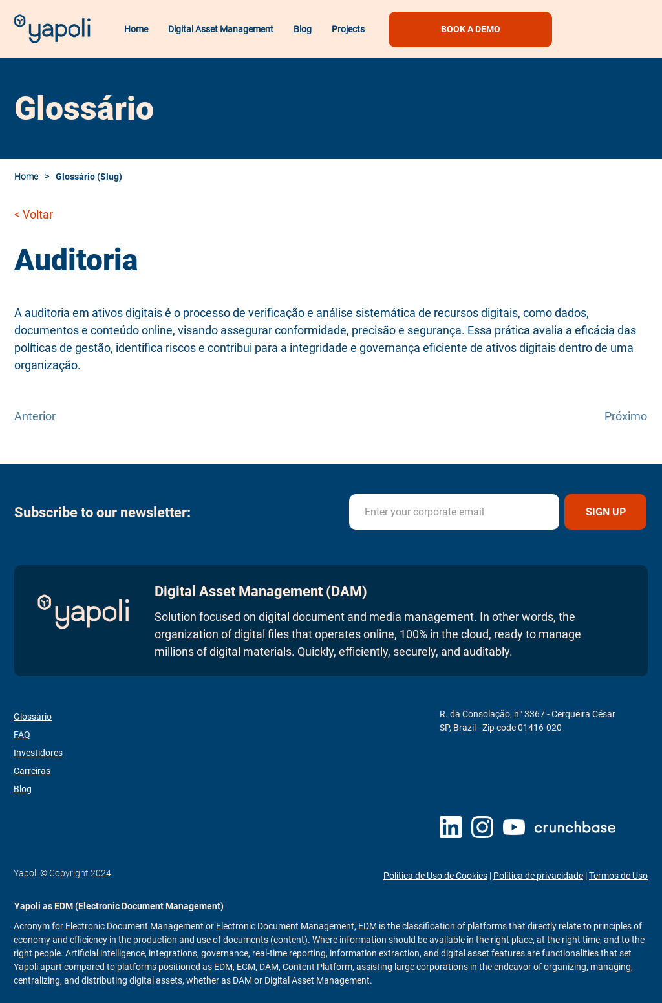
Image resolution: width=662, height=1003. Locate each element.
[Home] (29, 177)
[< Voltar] (57, 214)
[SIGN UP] (605, 512)
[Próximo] (614, 416)
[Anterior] (57, 416)
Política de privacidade (538, 875)
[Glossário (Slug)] (92, 177)
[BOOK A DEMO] (470, 29)
